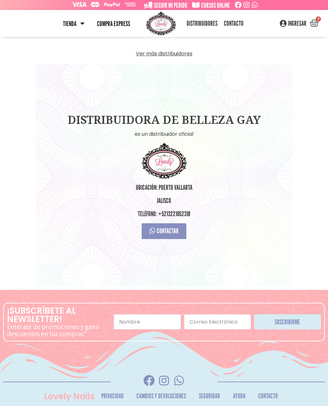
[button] (82, 23)
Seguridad (209, 396)
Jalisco (164, 201)
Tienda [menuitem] (69, 24)
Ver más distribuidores (164, 53)
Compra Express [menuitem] (113, 24)
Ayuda (239, 396)
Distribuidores (202, 23)
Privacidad (112, 396)
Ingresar (297, 23)
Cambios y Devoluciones (161, 396)
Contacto (234, 23)
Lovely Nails (69, 396)
